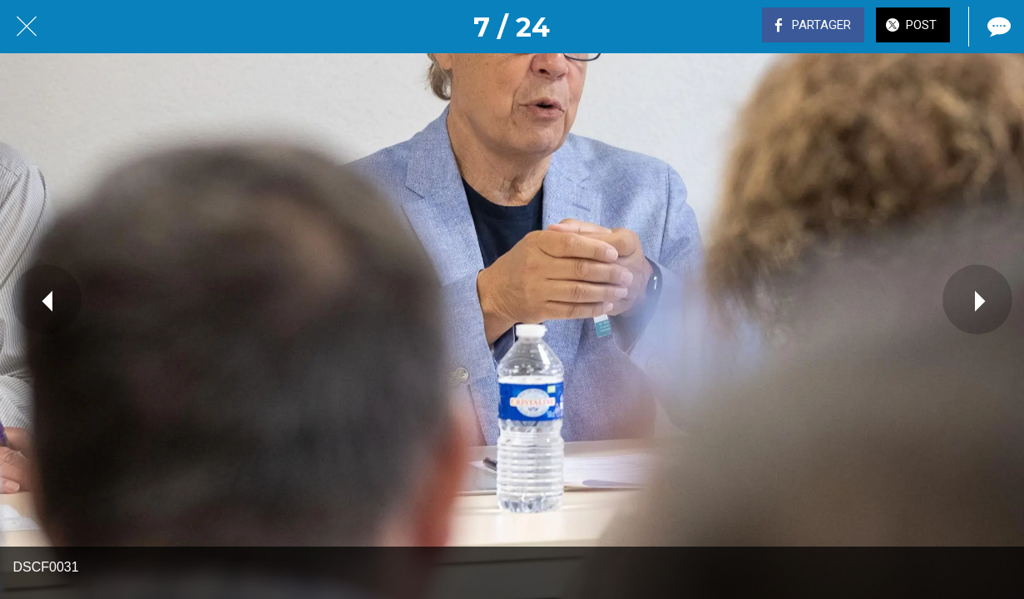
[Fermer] (27, 27)
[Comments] (997, 27)
